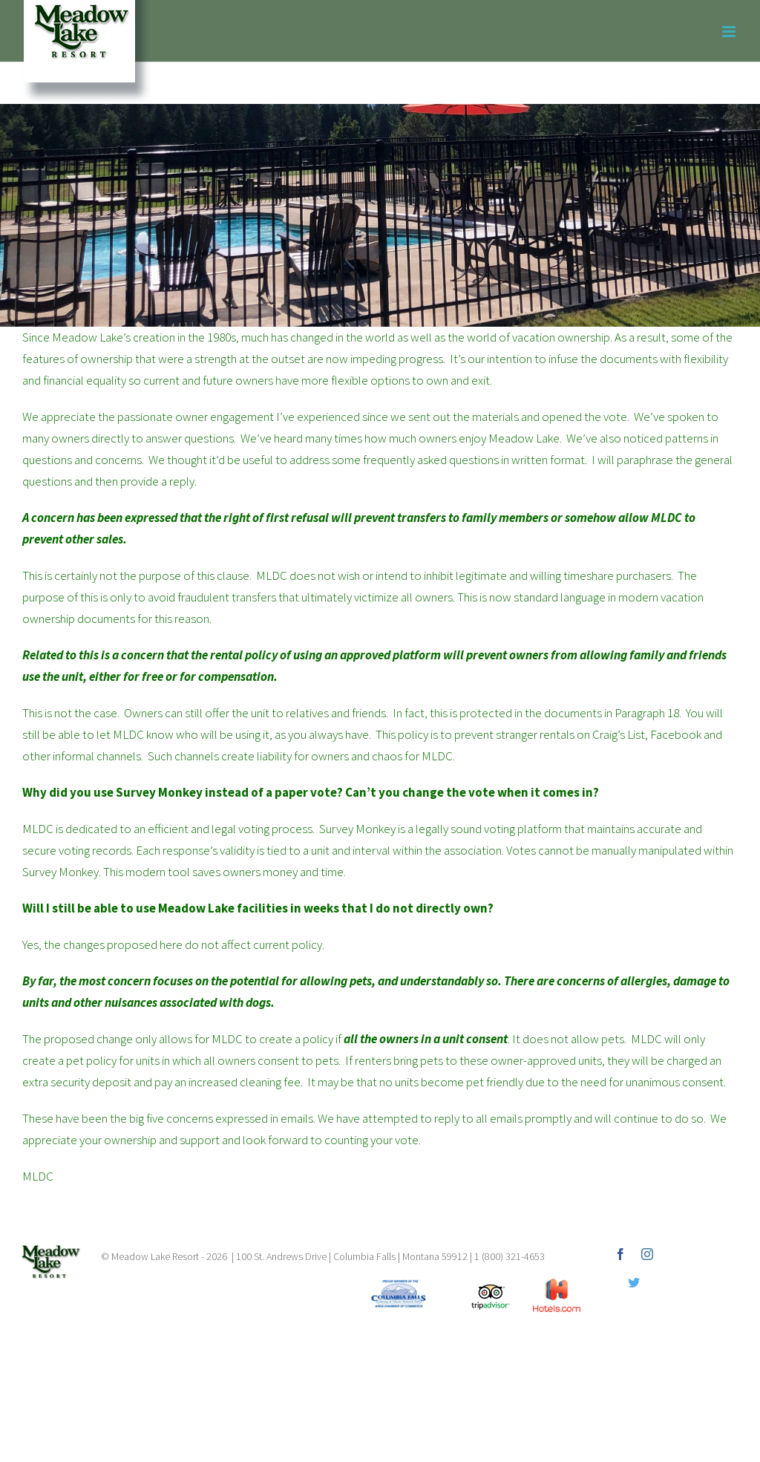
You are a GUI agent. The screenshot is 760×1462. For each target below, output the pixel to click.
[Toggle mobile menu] (730, 31)
